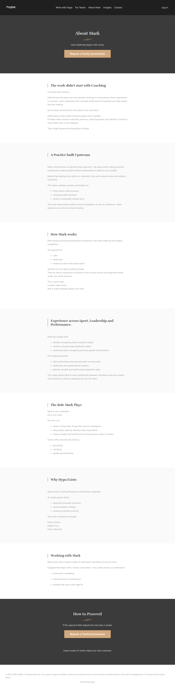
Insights (107, 7)
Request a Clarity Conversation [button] (87, 53)
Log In (165, 7)
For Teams (80, 7)
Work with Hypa (64, 7)
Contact (118, 7)
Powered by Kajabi (87, 682)
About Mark (94, 7)
